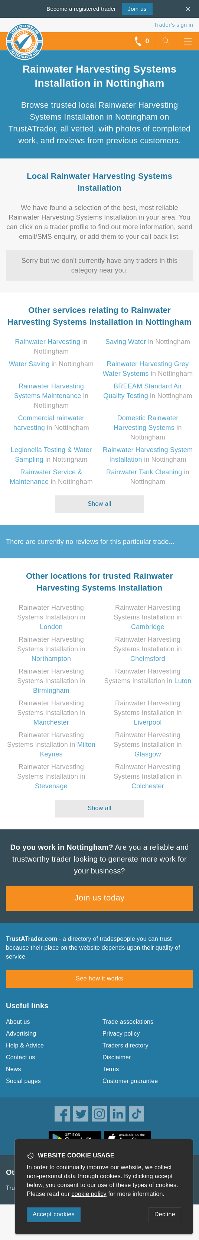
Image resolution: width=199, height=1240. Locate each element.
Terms (110, 1069)
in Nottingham (147, 341)
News (13, 1069)
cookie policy (89, 1194)
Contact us (20, 1057)
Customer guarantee (130, 1081)
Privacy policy (121, 1033)
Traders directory (125, 1045)
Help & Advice (25, 1045)
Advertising (21, 1033)
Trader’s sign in (173, 24)
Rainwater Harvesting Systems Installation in (51, 617)
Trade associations (127, 1022)
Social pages (23, 1081)
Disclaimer (116, 1057)
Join (137, 9)
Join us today (100, 897)
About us (18, 1022)
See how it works (99, 978)
